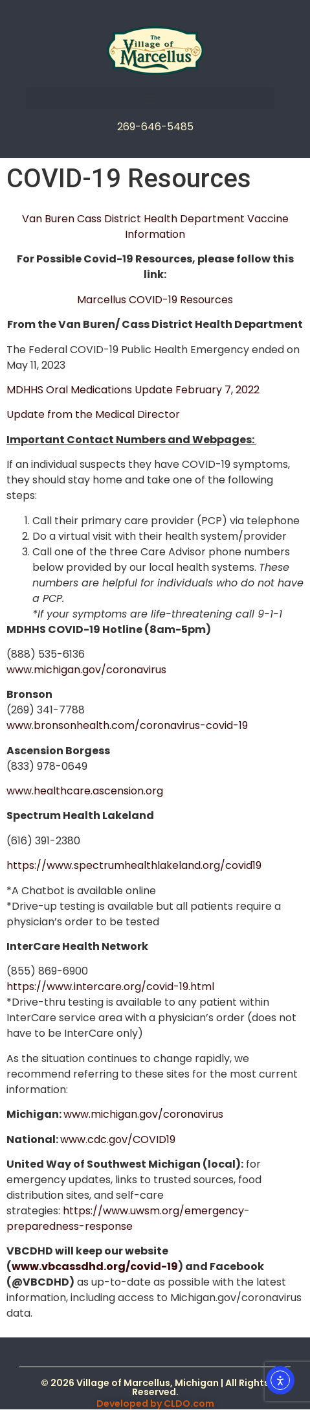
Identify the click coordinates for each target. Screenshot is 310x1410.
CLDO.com (189, 1403)
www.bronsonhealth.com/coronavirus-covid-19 (127, 725)
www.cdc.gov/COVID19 (117, 1139)
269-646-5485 (155, 126)
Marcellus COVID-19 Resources (155, 299)
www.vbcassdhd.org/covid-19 (95, 1266)
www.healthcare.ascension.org (84, 790)
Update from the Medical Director (93, 414)
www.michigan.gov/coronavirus (86, 669)
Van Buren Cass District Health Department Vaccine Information (155, 226)
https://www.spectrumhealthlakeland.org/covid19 (133, 865)
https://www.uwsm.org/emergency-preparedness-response (128, 1218)
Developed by (130, 1403)
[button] (150, 98)
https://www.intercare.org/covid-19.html (110, 986)
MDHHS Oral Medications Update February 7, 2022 (133, 389)
